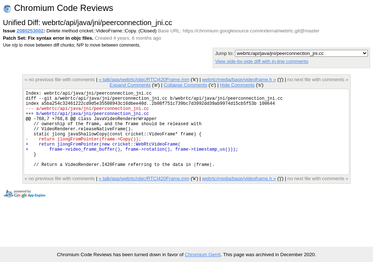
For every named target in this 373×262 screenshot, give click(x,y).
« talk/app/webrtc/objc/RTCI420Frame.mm (144, 79)
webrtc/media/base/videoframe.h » (239, 79)
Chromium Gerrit (202, 254)
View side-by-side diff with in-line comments (261, 61)
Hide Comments (237, 85)
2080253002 (30, 30)
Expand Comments (130, 85)
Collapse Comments (185, 85)
